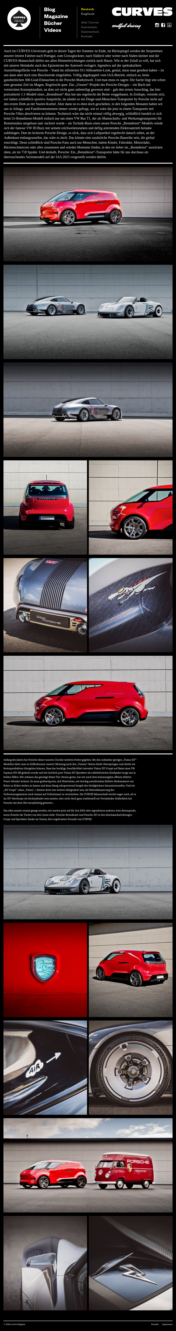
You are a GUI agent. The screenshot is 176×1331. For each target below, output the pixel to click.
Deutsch (87, 9)
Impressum (89, 27)
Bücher (53, 23)
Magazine (56, 16)
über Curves (90, 22)
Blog (49, 9)
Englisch (87, 14)
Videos (52, 30)
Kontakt (87, 36)
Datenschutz (90, 31)
